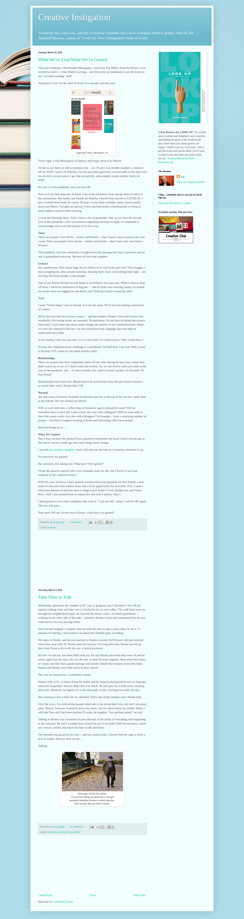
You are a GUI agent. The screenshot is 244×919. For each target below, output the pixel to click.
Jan (183, 176)
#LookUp (51, 832)
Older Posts (139, 895)
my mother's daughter (62, 449)
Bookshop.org (165, 162)
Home (93, 895)
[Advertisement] (92, 560)
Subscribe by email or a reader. (174, 203)
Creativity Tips (65, 832)
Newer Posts (45, 895)
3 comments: (76, 522)
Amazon (171, 158)
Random (51, 527)
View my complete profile (191, 182)
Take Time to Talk (54, 597)
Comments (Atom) (63, 901)
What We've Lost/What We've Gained (72, 59)
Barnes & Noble (185, 158)
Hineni (76, 832)
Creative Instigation (74, 17)
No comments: (77, 826)
